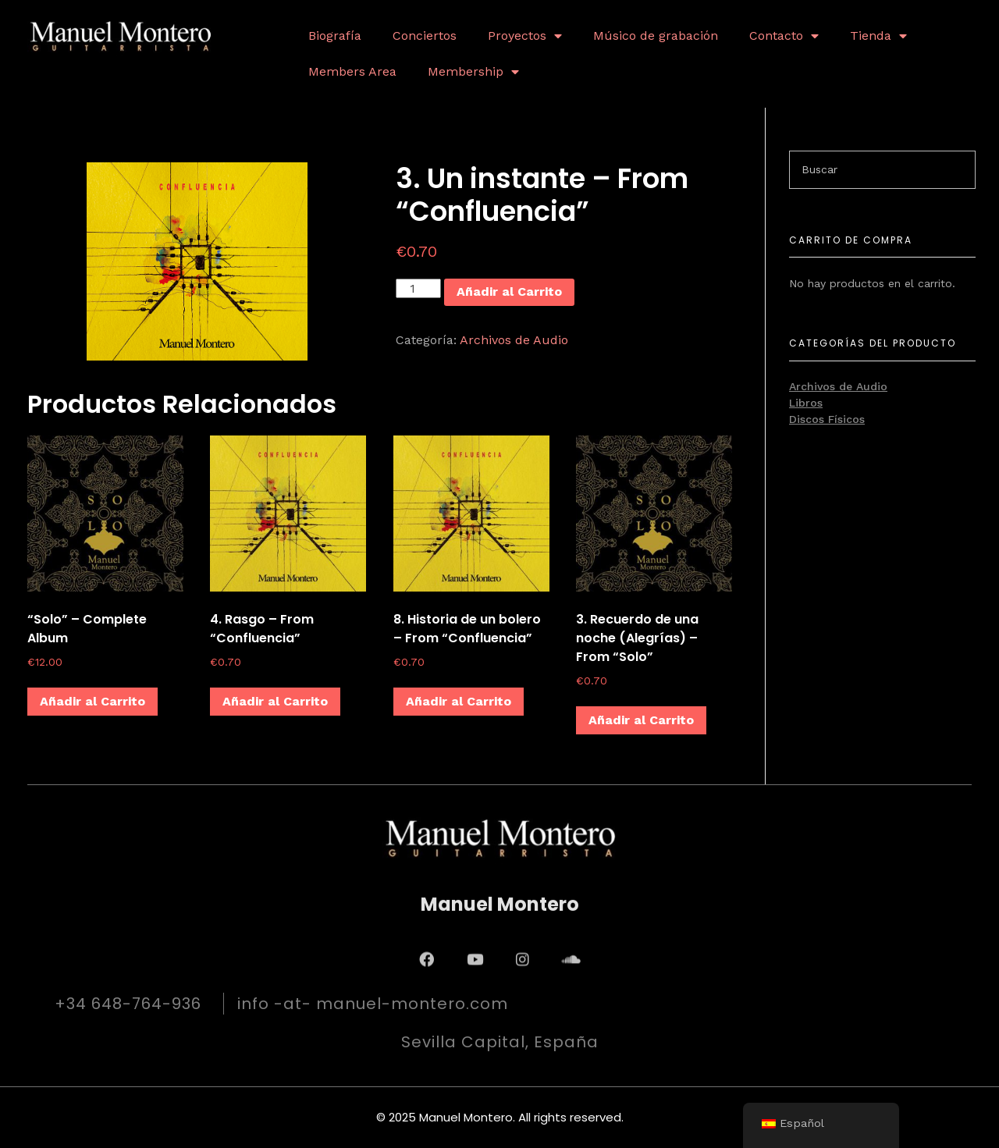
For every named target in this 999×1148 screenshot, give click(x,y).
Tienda (878, 36)
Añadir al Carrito (509, 291)
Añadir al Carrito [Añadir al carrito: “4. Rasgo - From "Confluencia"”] (275, 701)
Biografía (334, 35)
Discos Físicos (827, 419)
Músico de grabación (655, 35)
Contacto (784, 36)
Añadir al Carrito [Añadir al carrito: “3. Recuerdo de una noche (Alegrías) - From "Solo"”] (641, 720)
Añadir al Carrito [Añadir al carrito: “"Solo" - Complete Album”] (92, 701)
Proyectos (525, 36)
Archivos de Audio (514, 339)
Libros (806, 402)
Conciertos (425, 35)
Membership (473, 72)
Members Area (352, 71)
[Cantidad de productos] (418, 288)
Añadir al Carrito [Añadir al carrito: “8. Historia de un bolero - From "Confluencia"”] (458, 701)
